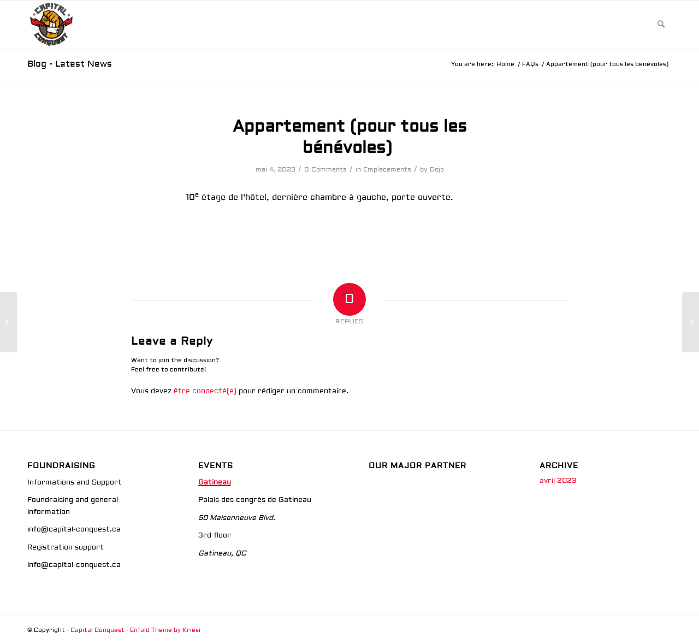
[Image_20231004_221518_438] (51, 25)
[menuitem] (661, 25)
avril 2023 (558, 480)
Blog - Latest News (69, 63)
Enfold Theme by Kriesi (165, 630)
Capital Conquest (97, 630)
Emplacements (387, 170)
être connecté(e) (205, 391)
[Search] (661, 25)
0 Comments (325, 170)
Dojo (437, 170)
